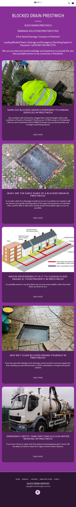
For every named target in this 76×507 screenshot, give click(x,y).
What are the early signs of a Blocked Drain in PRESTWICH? (38, 194)
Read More (38, 134)
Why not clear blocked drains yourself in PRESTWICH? (38, 356)
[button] (3, 3)
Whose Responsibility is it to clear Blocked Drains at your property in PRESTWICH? (38, 277)
